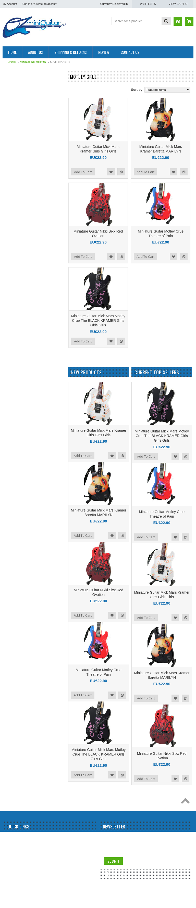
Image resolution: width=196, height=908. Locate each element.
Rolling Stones (15, 596)
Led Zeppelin (14, 441)
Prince (9, 544)
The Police (12, 665)
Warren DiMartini (16, 708)
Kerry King (12, 415)
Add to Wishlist (111, 171)
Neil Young (12, 501)
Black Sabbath (15, 181)
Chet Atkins (13, 242)
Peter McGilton (15, 527)
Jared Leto (12, 354)
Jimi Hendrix (13, 371)
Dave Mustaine (15, 268)
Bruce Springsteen (18, 207)
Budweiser (12, 224)
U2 (7, 700)
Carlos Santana (16, 233)
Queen (10, 553)
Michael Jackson (16, 466)
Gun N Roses (14, 337)
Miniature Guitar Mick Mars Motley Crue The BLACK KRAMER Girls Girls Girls (98, 320)
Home (12, 62)
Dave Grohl (13, 259)
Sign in (26, 3)
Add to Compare (121, 171)
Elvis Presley (14, 294)
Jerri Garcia (13, 363)
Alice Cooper (14, 138)
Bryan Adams (14, 216)
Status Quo (13, 622)
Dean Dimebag (15, 276)
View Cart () (178, 3)
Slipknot (10, 613)
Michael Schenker (17, 475)
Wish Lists (148, 3)
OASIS (10, 510)
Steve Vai (11, 631)
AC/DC (10, 112)
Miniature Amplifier (18, 86)
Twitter (117, 887)
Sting (8, 648)
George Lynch (14, 320)
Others (10, 518)
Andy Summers (15, 147)
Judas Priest (13, 406)
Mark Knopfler (14, 449)
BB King (10, 155)
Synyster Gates (15, 657)
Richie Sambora (16, 579)
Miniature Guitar (33, 62)
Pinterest (126, 887)
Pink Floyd (12, 536)
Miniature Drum (15, 95)
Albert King (12, 129)
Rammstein (13, 562)
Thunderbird (13, 682)
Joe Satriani (13, 380)
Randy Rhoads (15, 570)
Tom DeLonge (14, 691)
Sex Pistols (12, 605)
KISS (8, 423)
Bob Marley (13, 190)
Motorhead (12, 492)
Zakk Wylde (13, 717)
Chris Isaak (13, 250)
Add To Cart (83, 172)
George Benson (16, 311)
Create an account (45, 3)
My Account (10, 3)
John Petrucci (14, 389)
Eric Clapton (13, 302)
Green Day (12, 328)
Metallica (11, 458)
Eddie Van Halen (16, 285)
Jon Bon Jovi (14, 397)
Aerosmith (12, 121)
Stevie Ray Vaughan (19, 639)
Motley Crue (13, 484)
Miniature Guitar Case (20, 726)
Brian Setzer (13, 199)
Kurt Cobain (13, 432)
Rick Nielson (13, 588)
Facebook (108, 887)
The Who (11, 674)
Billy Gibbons (14, 173)
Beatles (10, 164)
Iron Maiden (13, 346)
